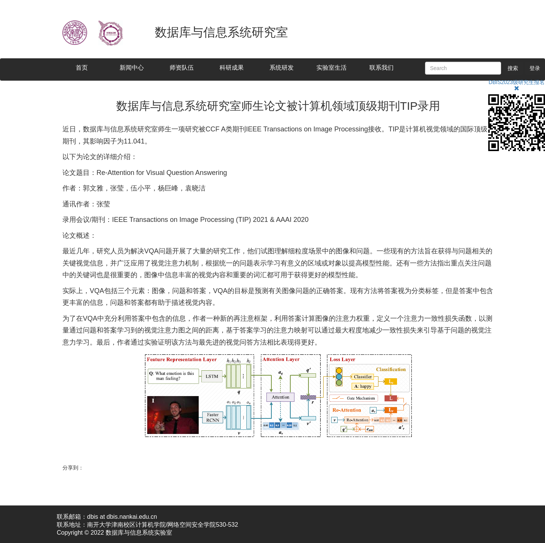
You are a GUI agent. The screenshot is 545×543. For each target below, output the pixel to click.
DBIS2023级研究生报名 (517, 82)
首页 (82, 67)
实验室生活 (331, 67)
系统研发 (281, 67)
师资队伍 (182, 67)
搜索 (513, 68)
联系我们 (381, 67)
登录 (534, 68)
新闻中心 (132, 67)
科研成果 (232, 67)
